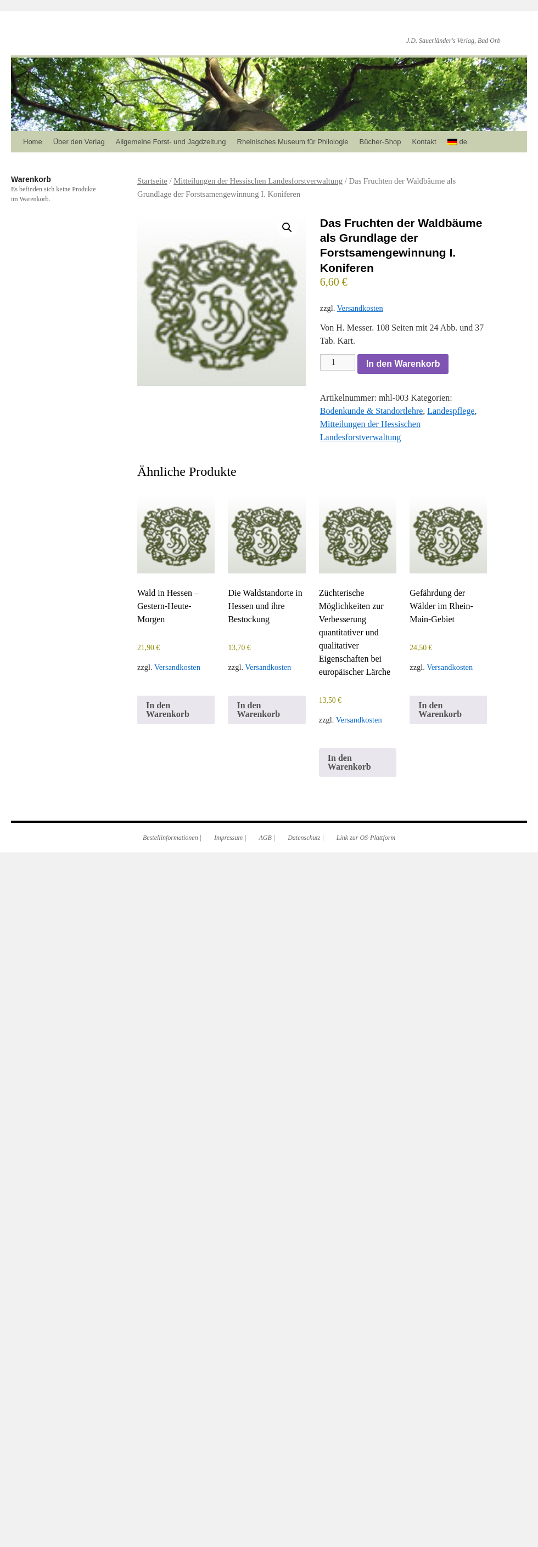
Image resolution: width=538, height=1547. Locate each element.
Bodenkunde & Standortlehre (371, 411)
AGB (265, 837)
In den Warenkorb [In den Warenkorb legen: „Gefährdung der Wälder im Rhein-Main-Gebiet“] (440, 710)
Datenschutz (304, 837)
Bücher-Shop (380, 142)
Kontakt (424, 142)
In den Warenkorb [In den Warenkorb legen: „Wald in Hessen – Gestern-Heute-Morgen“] (167, 710)
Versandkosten (360, 308)
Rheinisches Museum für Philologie (293, 142)
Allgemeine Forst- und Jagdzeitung (171, 142)
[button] (287, 227)
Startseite (152, 181)
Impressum (228, 837)
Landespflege (450, 411)
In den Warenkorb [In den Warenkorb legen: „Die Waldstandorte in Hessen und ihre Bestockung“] (258, 710)
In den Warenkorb (403, 363)
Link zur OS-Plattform (366, 837)
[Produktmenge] (337, 362)
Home (32, 142)
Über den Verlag (79, 142)
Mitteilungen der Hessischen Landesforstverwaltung (258, 181)
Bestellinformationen (170, 837)
